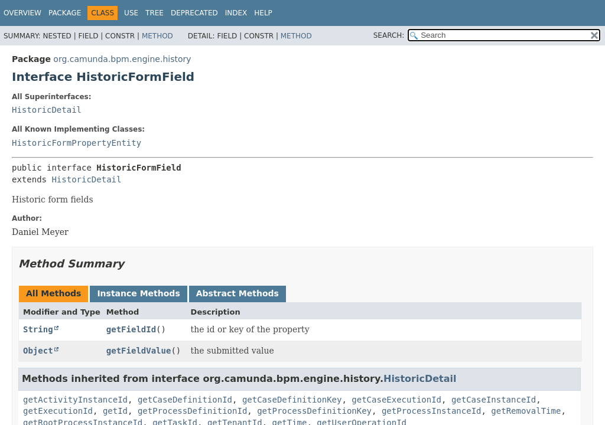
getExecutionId (58, 411)
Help (263, 13)
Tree (154, 13)
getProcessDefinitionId (192, 411)
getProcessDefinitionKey (314, 411)
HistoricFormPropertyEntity (76, 143)
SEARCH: (389, 35)
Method (157, 36)
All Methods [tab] (53, 293)
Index (236, 13)
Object (38, 350)
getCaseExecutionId (396, 399)
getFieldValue (138, 350)
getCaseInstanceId (493, 399)
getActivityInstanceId (75, 399)
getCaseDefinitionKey (292, 399)
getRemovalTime (526, 411)
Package (64, 13)
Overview (22, 13)
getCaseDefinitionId (185, 399)
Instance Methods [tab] (138, 293)
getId (115, 411)
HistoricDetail (47, 110)
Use (131, 13)
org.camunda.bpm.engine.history (122, 59)
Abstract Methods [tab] (237, 293)
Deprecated (194, 13)
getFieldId (131, 329)
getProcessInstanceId (432, 411)
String (38, 329)
